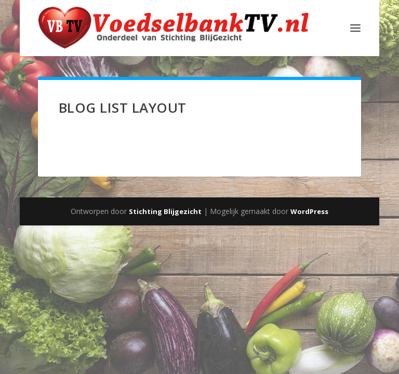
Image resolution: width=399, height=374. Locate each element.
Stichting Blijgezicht (165, 211)
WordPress (309, 211)
